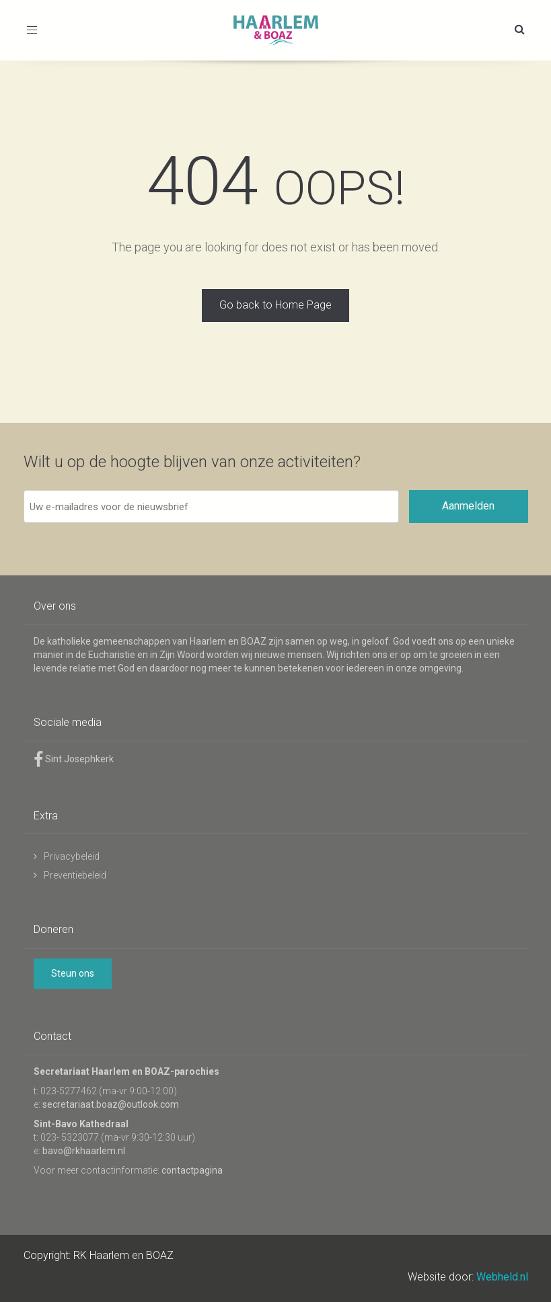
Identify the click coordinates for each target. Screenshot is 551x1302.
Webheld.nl (502, 1276)
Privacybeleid (72, 856)
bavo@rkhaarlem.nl (83, 1150)
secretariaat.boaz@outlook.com (110, 1104)
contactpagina (192, 1170)
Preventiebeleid (75, 875)
